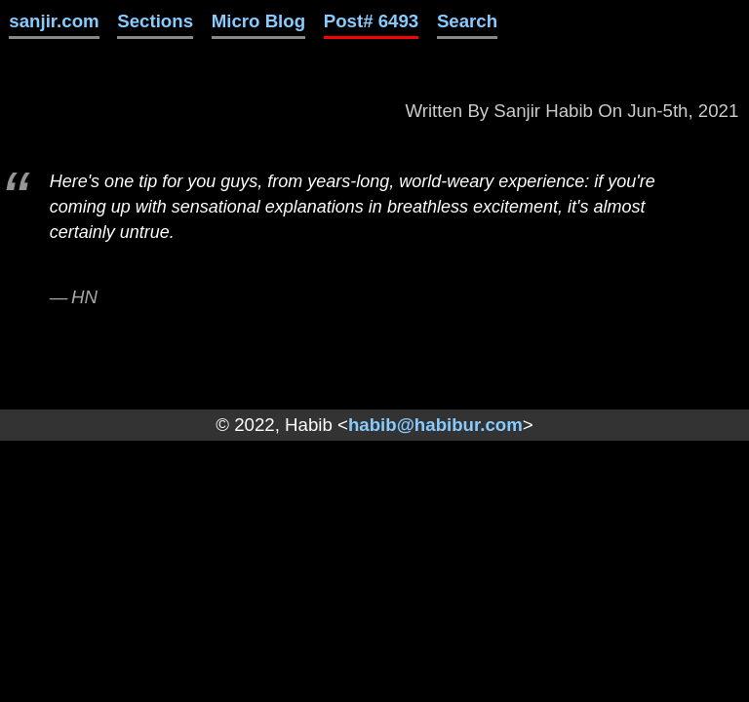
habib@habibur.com (435, 424)
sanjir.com (54, 21)
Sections (155, 21)
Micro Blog (258, 21)
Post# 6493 (371, 21)
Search (467, 21)
